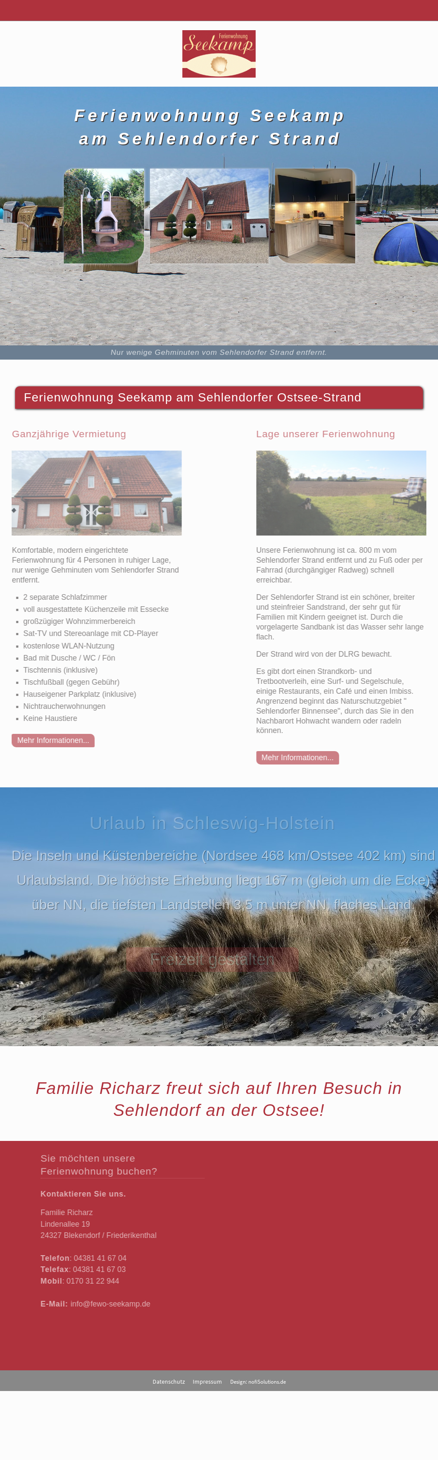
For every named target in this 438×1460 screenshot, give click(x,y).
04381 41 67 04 (97, 1258)
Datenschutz (169, 1381)
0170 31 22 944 (89, 1281)
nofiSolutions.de (267, 1382)
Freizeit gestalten (211, 959)
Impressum (207, 1381)
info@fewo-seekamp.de (107, 1304)
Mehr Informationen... (50, 740)
